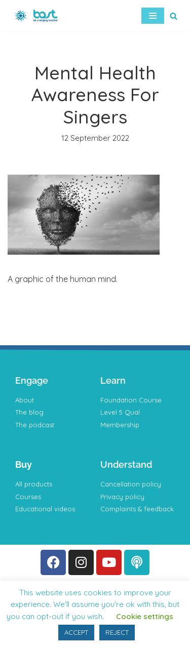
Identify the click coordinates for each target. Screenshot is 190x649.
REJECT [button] (117, 632)
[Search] (173, 16)
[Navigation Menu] (153, 15)
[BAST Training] (38, 15)
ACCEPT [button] (76, 632)
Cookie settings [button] (144, 616)
